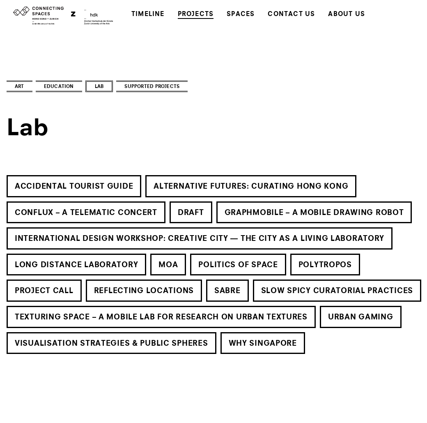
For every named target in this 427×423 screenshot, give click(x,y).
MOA (168, 265)
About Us (346, 15)
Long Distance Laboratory (76, 265)
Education (59, 87)
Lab (99, 87)
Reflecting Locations (144, 291)
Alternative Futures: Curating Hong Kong (251, 186)
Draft (191, 213)
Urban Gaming (360, 317)
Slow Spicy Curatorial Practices (337, 291)
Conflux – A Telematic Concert (86, 213)
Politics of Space (238, 265)
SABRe (227, 291)
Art (19, 87)
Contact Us (291, 15)
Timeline (148, 15)
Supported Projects (151, 87)
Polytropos (325, 265)
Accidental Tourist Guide (74, 186)
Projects (196, 15)
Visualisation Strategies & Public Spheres (111, 343)
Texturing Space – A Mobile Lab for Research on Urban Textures (161, 317)
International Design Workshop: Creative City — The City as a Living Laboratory (199, 239)
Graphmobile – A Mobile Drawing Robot (314, 213)
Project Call (44, 291)
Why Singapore (263, 343)
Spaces (241, 15)
